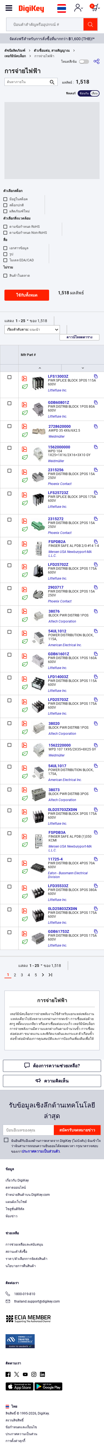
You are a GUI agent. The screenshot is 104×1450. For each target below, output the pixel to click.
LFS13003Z (58, 376)
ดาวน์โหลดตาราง (79, 337)
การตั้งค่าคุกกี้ (15, 1441)
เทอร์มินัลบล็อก (15, 56)
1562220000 (60, 745)
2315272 (56, 519)
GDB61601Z (58, 654)
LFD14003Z (58, 677)
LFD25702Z (58, 564)
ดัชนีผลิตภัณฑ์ (14, 51)
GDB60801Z (58, 402)
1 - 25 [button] (20, 321)
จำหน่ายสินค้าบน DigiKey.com (28, 1195)
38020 (54, 723)
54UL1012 (57, 631)
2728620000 (60, 426)
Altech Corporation (62, 621)
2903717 (56, 587)
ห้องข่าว (11, 1216)
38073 (54, 790)
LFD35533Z (58, 886)
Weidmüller (57, 436)
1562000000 (59, 447)
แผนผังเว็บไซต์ (16, 1202)
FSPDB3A (57, 832)
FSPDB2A (57, 541)
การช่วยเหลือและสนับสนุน (24, 1244)
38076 (54, 611)
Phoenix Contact (60, 484)
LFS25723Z (58, 492)
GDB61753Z (58, 931)
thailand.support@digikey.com (33, 1301)
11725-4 (55, 859)
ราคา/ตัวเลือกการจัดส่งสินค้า (26, 1259)
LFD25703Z (58, 699)
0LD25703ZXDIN (62, 809)
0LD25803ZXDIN (62, 908)
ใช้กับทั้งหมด (26, 295)
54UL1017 (57, 766)
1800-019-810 (20, 1294)
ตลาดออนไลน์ (16, 1187)
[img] (31, 10)
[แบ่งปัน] (96, 61)
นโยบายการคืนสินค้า (21, 1266)
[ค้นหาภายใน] (27, 82)
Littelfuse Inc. (57, 390)
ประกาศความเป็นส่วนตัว (41, 1151)
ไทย (11, 1406)
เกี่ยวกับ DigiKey (17, 1180)
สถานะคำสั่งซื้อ (16, 1252)
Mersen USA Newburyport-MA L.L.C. (71, 554)
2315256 (56, 470)
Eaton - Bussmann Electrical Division (68, 875)
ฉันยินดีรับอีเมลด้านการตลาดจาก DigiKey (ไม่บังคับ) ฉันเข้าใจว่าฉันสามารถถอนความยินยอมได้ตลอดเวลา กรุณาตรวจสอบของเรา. (56, 1146)
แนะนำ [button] (23, 329)
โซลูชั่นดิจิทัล (15, 1209)
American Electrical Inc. (65, 645)
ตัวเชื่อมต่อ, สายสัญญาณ (52, 51)
